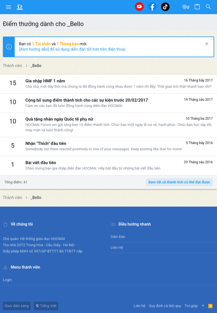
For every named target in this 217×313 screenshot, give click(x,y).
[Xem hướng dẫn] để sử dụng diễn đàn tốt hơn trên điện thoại (72, 49)
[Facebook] (152, 6)
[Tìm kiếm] (208, 7)
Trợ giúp (191, 306)
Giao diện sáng (17, 306)
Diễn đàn (118, 237)
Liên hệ (117, 247)
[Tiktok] (165, 6)
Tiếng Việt (46, 306)
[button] (8, 7)
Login (7, 280)
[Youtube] (139, 6)
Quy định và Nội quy (165, 306)
